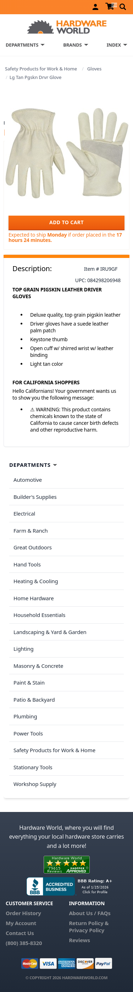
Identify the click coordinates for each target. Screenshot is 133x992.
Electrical (24, 513)
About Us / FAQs (89, 913)
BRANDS (72, 45)
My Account (21, 923)
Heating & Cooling (35, 581)
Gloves (94, 68)
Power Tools (28, 733)
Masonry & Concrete (38, 665)
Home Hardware (33, 598)
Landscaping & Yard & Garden (50, 631)
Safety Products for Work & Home (41, 68)
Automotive (27, 479)
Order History (23, 913)
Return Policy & (89, 923)
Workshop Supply (34, 783)
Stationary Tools (32, 767)
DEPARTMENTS (22, 45)
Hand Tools (27, 564)
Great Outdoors (32, 547)
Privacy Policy (86, 930)
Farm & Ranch (30, 530)
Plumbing (25, 716)
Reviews (79, 940)
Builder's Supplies (35, 496)
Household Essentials (39, 614)
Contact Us (20, 932)
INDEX (114, 45)
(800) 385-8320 (24, 942)
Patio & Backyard (34, 699)
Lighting (23, 648)
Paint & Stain (29, 682)
